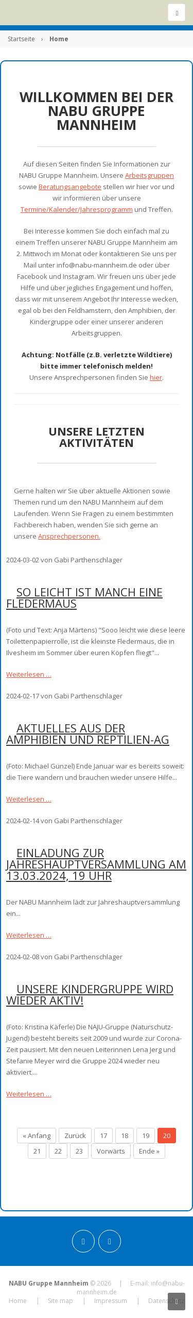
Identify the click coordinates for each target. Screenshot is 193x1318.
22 (58, 1151)
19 (145, 1135)
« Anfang (36, 1135)
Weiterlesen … (28, 674)
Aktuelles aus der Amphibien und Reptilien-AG (87, 733)
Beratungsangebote (70, 186)
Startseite (21, 39)
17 (103, 1135)
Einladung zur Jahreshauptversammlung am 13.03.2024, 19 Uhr (96, 864)
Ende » (149, 1151)
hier (156, 377)
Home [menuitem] (18, 1300)
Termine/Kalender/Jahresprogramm (77, 209)
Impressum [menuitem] (110, 1300)
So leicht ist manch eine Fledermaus (84, 597)
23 (79, 1151)
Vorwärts (111, 1151)
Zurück (75, 1135)
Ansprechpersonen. (69, 536)
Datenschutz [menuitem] (166, 1300)
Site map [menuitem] (60, 1300)
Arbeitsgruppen (149, 175)
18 (124, 1135)
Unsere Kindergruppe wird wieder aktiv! (89, 994)
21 (37, 1151)
